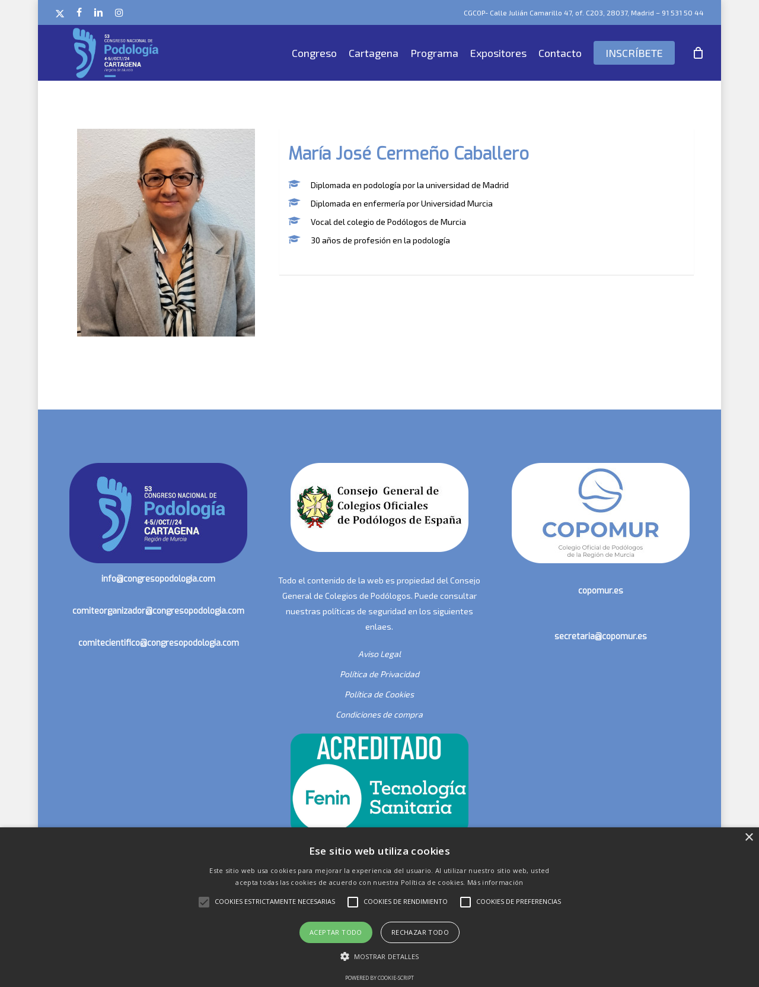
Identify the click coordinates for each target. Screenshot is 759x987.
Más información (495, 882)
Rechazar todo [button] (420, 932)
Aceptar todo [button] (336, 932)
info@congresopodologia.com (158, 579)
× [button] (748, 837)
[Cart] (697, 52)
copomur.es (600, 590)
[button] (379, 956)
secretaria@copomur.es (600, 636)
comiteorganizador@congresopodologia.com (158, 611)
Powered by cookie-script (379, 978)
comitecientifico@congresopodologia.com (158, 643)
